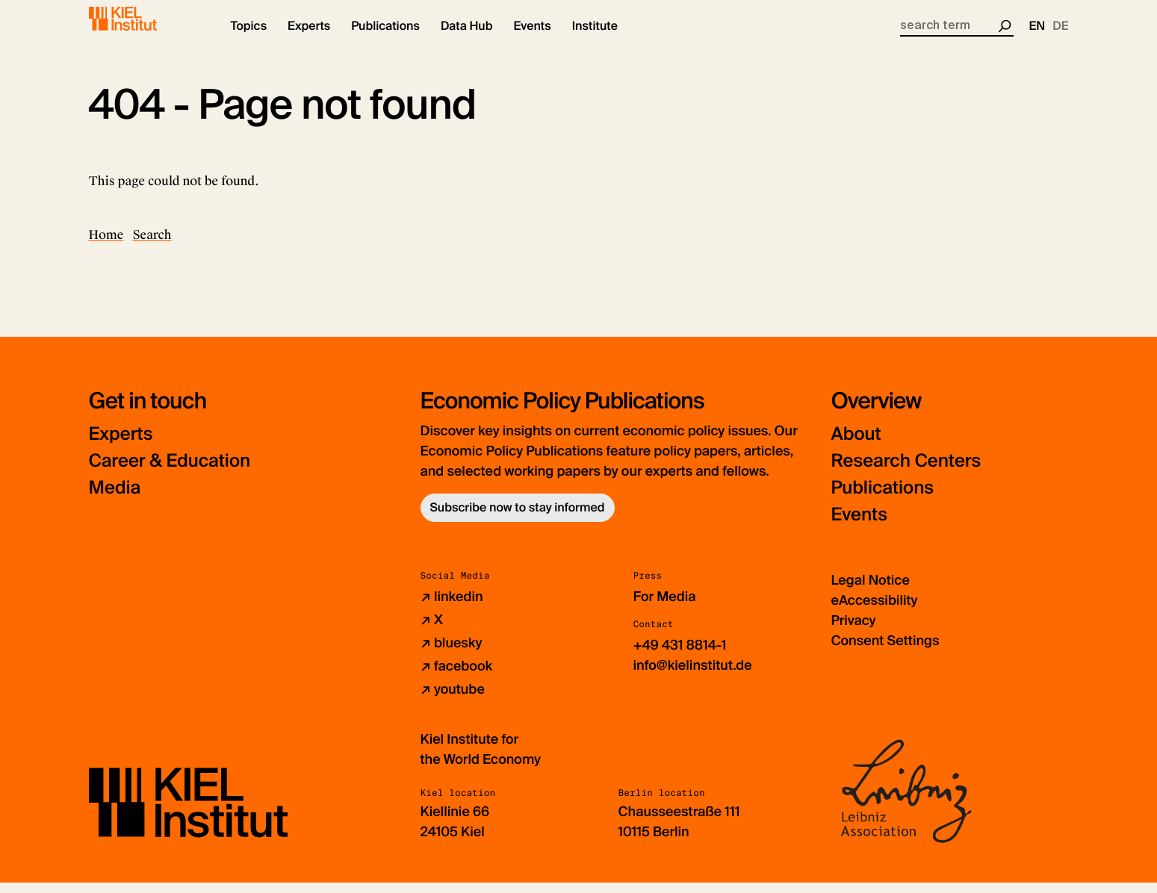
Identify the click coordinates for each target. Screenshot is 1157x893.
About (856, 444)
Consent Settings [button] (885, 651)
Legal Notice (870, 591)
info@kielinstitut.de (692, 676)
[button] (249, 37)
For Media (664, 607)
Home (106, 245)
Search (152, 245)
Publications (882, 498)
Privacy (853, 631)
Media (115, 498)
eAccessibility (874, 611)
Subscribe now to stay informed (517, 518)
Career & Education (170, 471)
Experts (121, 444)
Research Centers (906, 471)
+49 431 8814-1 (680, 656)
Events (859, 525)
